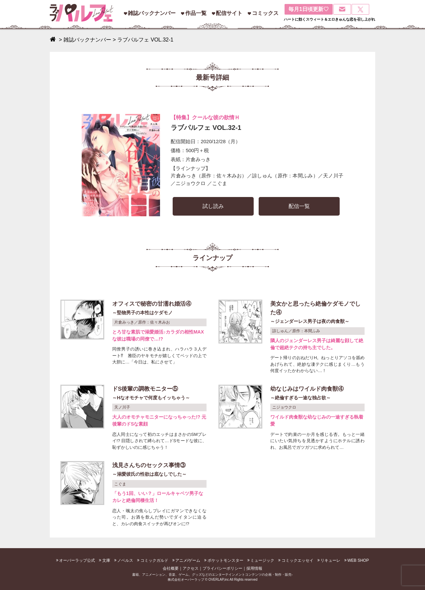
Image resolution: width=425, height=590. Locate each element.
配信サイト (229, 13)
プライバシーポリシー (222, 568)
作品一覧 (196, 13)
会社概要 (171, 568)
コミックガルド (154, 560)
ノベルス (125, 560)
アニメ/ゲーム (187, 560)
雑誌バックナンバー (152, 13)
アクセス (191, 568)
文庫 (106, 560)
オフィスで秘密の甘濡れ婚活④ (159, 309)
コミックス (265, 13)
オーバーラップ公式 (77, 560)
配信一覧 (299, 206)
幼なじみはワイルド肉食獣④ (317, 394)
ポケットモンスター (225, 560)
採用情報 (254, 568)
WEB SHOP (358, 560)
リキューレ (330, 560)
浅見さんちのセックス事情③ (159, 470)
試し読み (213, 206)
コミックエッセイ (297, 560)
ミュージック (262, 560)
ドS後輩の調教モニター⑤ (159, 394)
